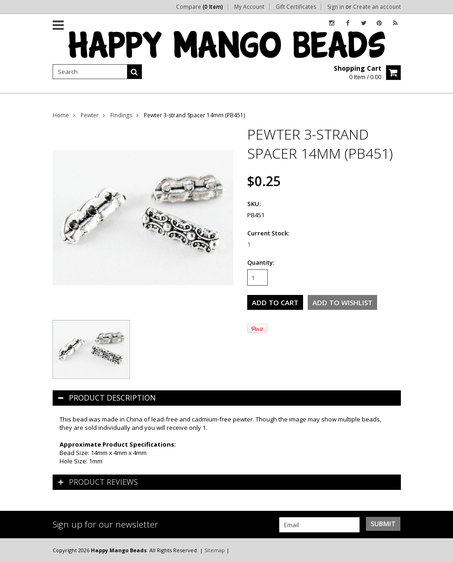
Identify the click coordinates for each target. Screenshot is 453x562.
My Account (249, 7)
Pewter (90, 115)
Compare (199, 7)
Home (61, 115)
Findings (121, 115)
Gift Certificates (296, 7)
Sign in (335, 7)
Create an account (377, 7)
